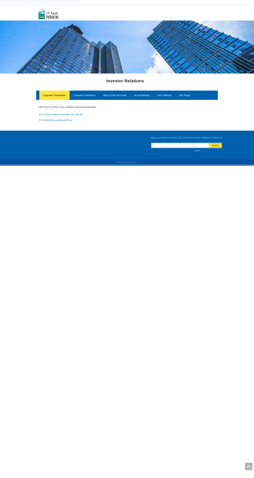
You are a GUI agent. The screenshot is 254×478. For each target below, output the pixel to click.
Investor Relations (202, 14)
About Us (138, 14)
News (152, 14)
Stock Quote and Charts (114, 96)
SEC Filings (184, 96)
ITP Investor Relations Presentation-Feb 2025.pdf (61, 113)
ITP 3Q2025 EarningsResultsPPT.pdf (56, 119)
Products (165, 14)
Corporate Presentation (54, 96)
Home (125, 14)
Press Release (164, 96)
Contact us (223, 14)
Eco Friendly (182, 14)
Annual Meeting (141, 96)
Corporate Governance (84, 96)
